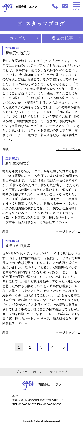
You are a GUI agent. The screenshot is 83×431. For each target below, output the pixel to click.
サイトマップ (58, 372)
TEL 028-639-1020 (24, 404)
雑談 (5, 149)
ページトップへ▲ (68, 149)
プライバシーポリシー (30, 372)
